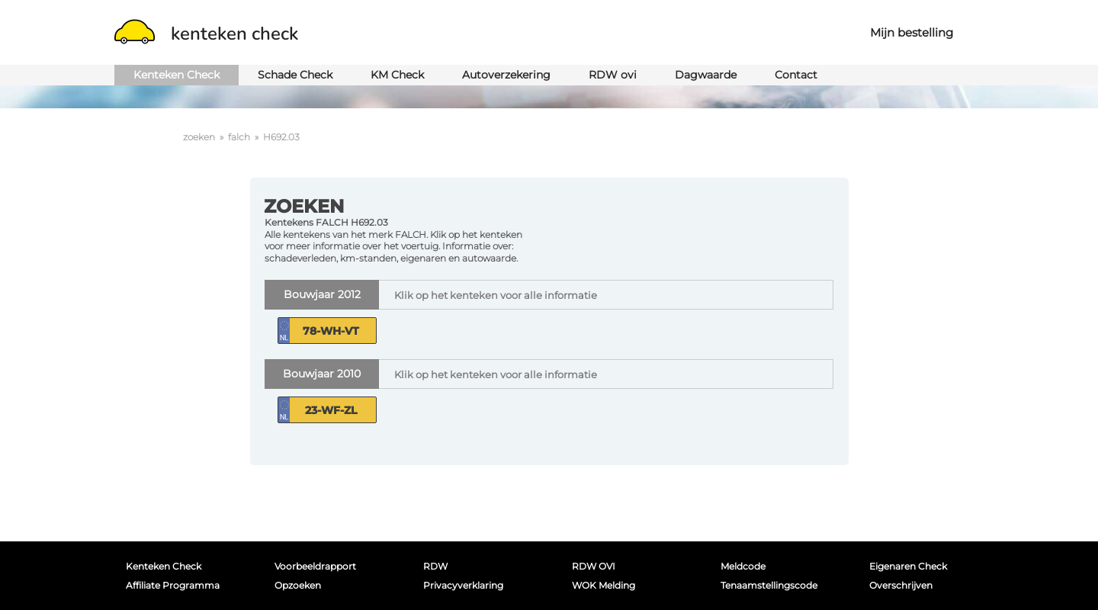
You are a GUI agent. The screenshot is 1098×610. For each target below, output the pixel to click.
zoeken (199, 137)
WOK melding (603, 585)
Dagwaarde (706, 75)
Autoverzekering (506, 75)
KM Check (397, 75)
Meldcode (743, 566)
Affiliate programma (173, 585)
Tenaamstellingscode (769, 585)
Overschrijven (901, 585)
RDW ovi (613, 75)
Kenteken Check (176, 75)
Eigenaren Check (908, 566)
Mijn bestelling (911, 32)
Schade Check (295, 75)
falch (239, 137)
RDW (435, 566)
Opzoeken (297, 585)
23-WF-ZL (331, 410)
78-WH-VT (331, 331)
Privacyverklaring (463, 585)
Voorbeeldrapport (315, 566)
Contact (796, 75)
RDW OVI (593, 566)
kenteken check (206, 33)
